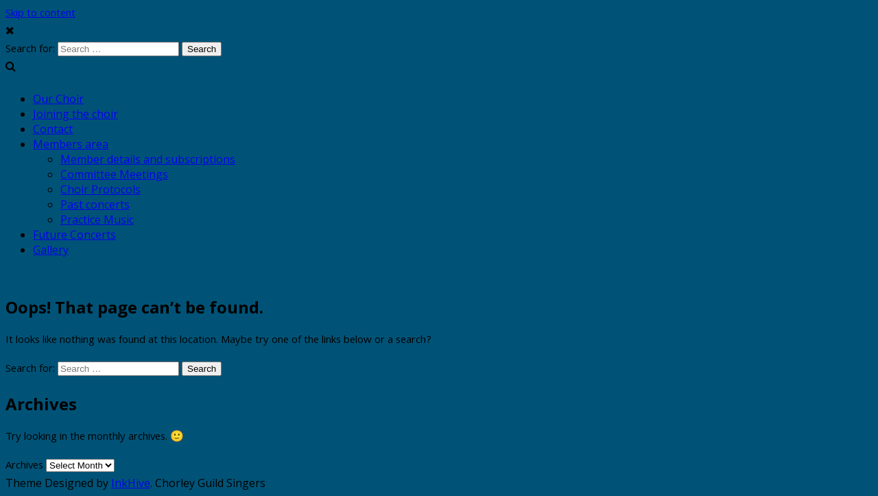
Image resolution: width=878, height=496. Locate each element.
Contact (53, 129)
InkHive (130, 483)
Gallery (51, 249)
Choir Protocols (100, 189)
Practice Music (97, 219)
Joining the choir (75, 113)
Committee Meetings (114, 174)
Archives (24, 466)
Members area (70, 144)
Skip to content (40, 14)
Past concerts (95, 204)
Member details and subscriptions (147, 159)
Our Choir (58, 98)
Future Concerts (74, 234)
